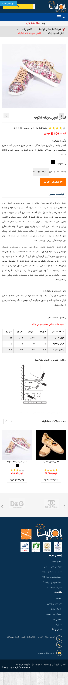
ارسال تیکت (56, 622)
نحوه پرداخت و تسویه (51, 585)
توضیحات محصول (56, 207)
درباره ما (57, 638)
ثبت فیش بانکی (54, 617)
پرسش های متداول (52, 580)
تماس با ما (56, 633)
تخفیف (58, 612)
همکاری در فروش (53, 627)
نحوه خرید (56, 574)
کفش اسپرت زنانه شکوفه (17, 475)
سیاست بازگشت (54, 601)
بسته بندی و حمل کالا (51, 590)
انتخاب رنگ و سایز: (49, 185)
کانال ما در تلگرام (8, 3)
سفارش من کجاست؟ (52, 596)
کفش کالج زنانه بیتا (51, 475)
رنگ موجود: (58, 177)
